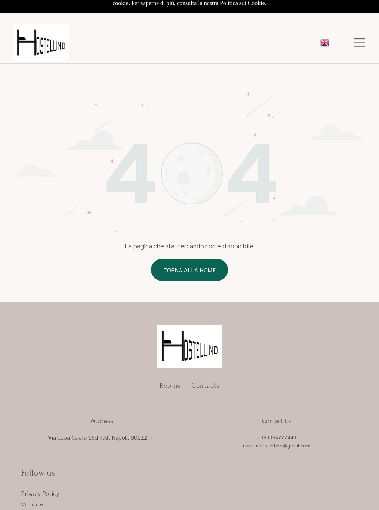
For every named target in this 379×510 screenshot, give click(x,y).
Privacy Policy (40, 468)
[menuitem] (170, 360)
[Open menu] (359, 20)
